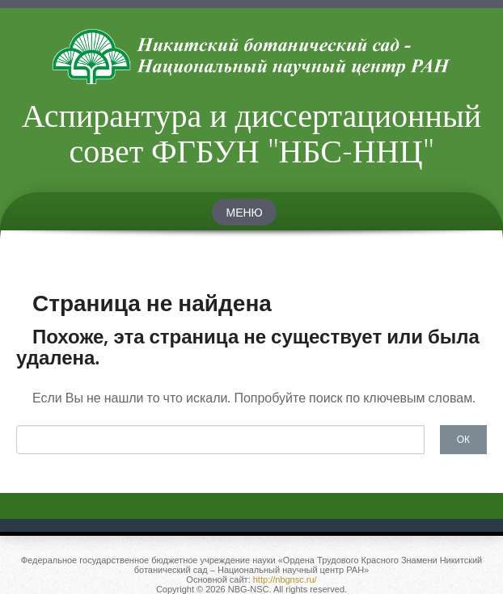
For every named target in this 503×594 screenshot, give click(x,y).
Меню (244, 212)
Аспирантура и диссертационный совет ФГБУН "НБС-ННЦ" (251, 132)
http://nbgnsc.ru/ (285, 579)
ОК (463, 438)
